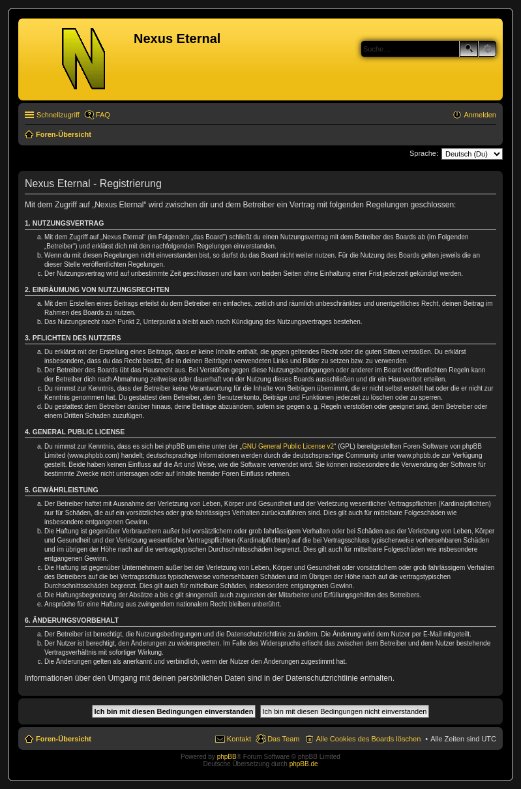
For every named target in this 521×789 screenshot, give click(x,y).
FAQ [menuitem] (103, 115)
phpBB (227, 756)
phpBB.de (304, 763)
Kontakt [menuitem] (239, 739)
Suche (469, 49)
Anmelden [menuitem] (480, 115)
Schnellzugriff (58, 115)
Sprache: (423, 153)
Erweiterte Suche (487, 49)
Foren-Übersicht (63, 739)
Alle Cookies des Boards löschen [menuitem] (368, 739)
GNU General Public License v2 (288, 446)
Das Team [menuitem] (283, 739)
